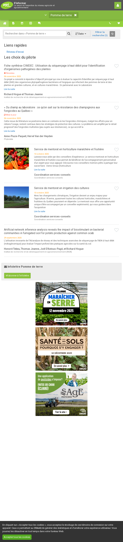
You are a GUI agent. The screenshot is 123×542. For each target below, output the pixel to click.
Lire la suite (9, 89)
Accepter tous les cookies (17, 537)
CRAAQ (37, 528)
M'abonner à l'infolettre (17, 275)
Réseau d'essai (15, 51)
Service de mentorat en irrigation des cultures (61, 188)
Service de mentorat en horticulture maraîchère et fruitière (69, 149)
